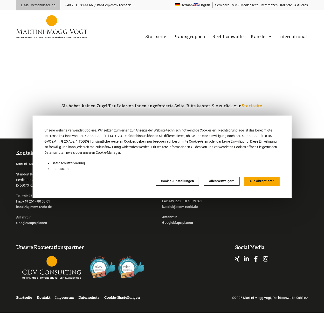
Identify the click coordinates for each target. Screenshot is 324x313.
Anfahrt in (23, 217)
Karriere (286, 5)
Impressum (60, 169)
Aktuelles (301, 5)
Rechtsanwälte (227, 37)
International (292, 37)
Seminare (222, 5)
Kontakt (43, 298)
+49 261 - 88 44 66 (79, 5)
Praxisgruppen (189, 37)
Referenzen (269, 5)
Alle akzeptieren (262, 181)
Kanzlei (259, 37)
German (184, 5)
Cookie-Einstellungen (177, 181)
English (201, 5)
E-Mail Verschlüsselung (38, 5)
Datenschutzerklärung (68, 163)
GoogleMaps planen (31, 223)
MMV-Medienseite (245, 5)
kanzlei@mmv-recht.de (114, 5)
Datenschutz (88, 298)
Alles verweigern (221, 181)
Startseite (155, 37)
